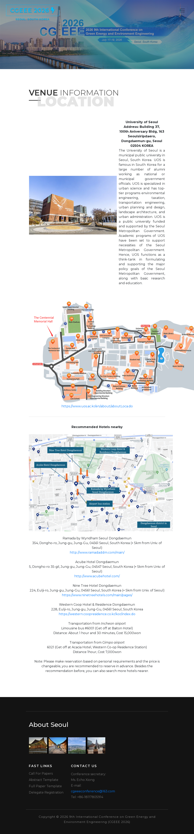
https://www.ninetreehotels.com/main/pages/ (97, 595)
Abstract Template (43, 780)
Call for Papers (41, 773)
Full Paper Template (45, 786)
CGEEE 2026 (32, 11)
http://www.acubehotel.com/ (97, 576)
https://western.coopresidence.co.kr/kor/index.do (97, 614)
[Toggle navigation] (182, 10)
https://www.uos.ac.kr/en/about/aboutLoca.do (97, 406)
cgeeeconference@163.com (93, 791)
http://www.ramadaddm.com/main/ (97, 552)
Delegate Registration (46, 792)
